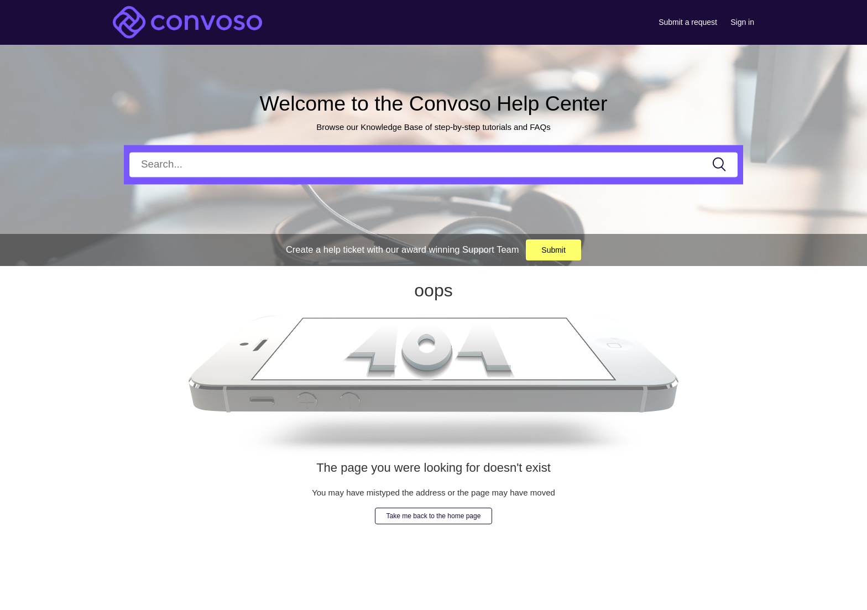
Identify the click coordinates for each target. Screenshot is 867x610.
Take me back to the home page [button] (434, 516)
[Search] (433, 164)
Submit (553, 250)
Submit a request (688, 22)
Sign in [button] (742, 22)
